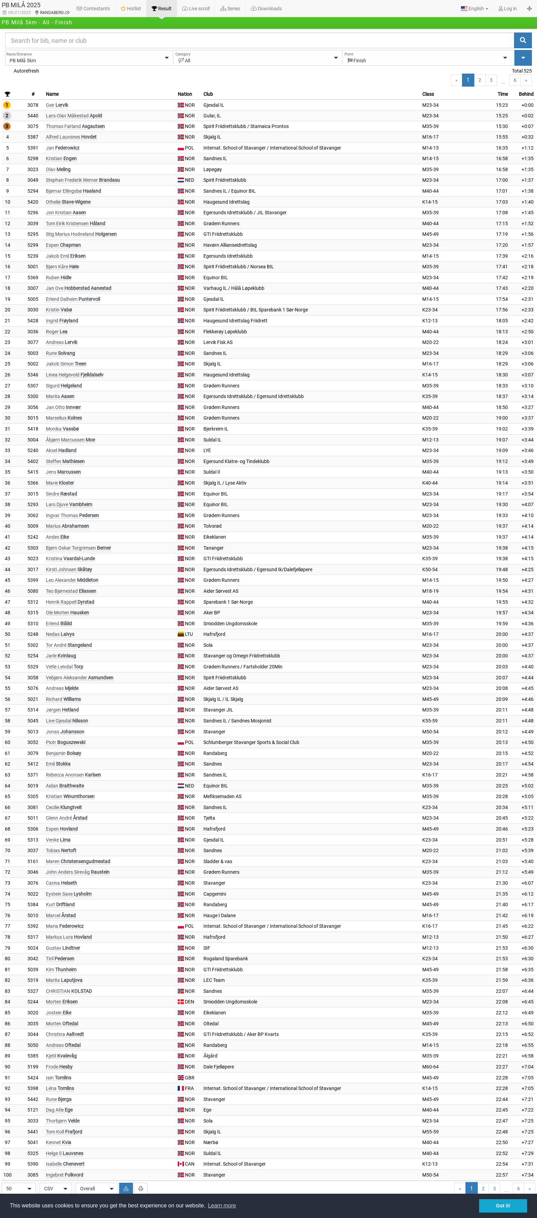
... (503, 82)
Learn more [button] (222, 1205)
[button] (475, 8)
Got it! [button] (503, 1205)
